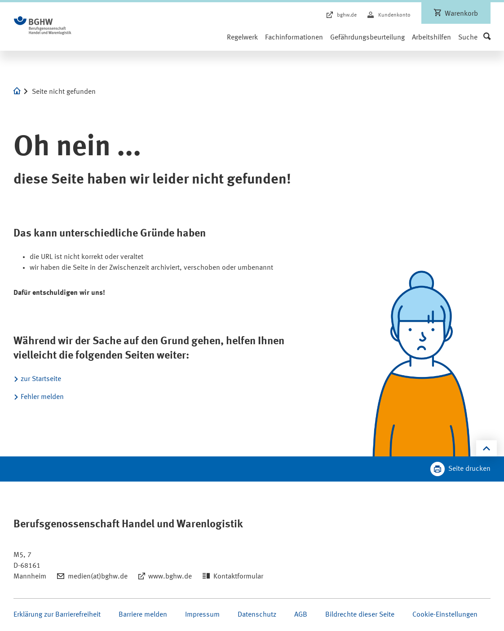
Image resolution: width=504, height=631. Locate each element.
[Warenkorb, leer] (456, 13)
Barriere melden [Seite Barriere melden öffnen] (143, 614)
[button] (474, 37)
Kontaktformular (238, 576)
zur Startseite (41, 379)
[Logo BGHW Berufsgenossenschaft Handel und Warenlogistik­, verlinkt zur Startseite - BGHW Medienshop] (42, 25)
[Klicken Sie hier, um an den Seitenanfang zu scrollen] (486, 448)
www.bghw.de (170, 576)
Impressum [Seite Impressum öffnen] (202, 614)
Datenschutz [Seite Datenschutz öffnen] (257, 614)
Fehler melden (42, 397)
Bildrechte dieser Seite (359, 614)
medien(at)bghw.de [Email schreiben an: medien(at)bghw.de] (98, 576)
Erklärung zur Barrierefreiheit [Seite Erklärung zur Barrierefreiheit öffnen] (57, 614)
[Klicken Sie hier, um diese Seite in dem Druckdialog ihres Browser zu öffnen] (460, 469)
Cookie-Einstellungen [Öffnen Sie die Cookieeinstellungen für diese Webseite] (444, 614)
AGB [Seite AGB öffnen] (300, 614)
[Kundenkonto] (389, 15)
